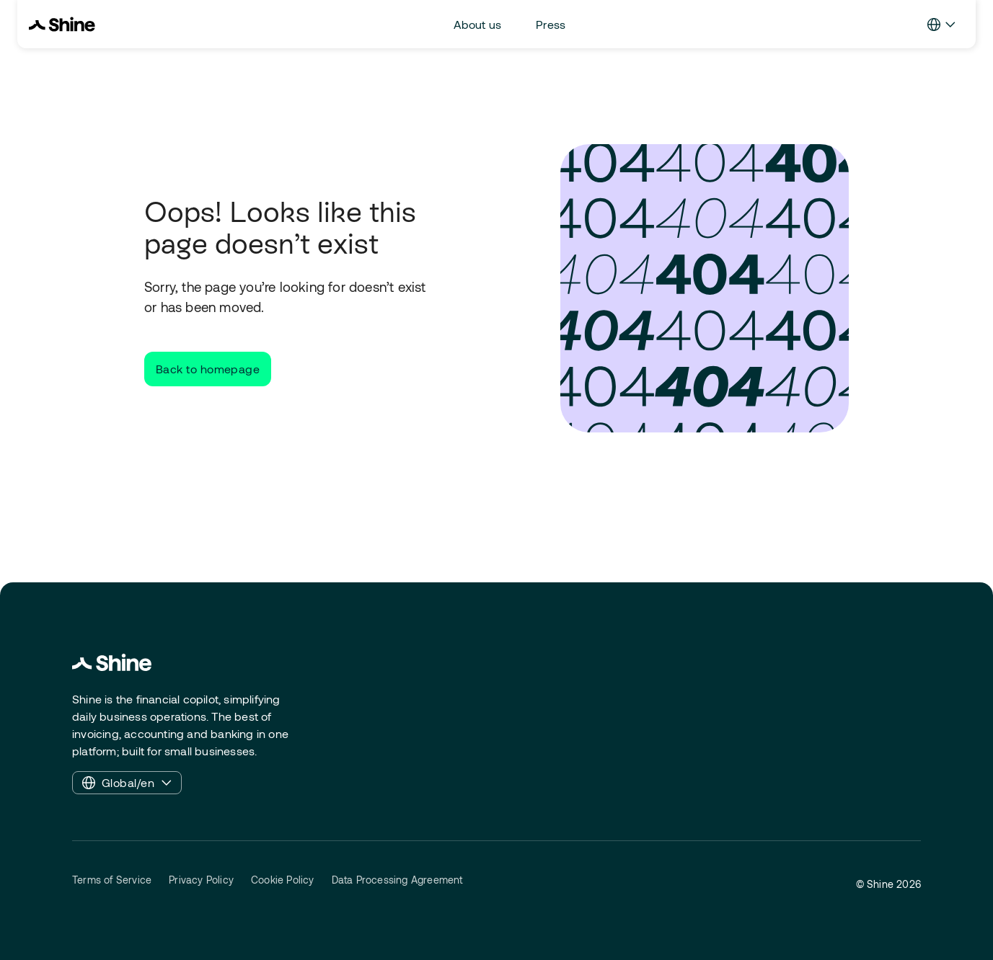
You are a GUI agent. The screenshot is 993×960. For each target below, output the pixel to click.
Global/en (126, 782)
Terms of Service (111, 880)
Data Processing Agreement (397, 880)
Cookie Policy (282, 880)
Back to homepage (208, 368)
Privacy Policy (201, 880)
